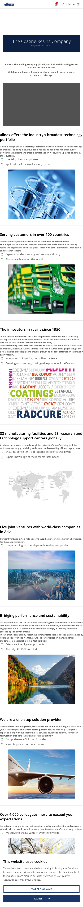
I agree (42, 898)
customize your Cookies (27, 879)
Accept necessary (41, 888)
